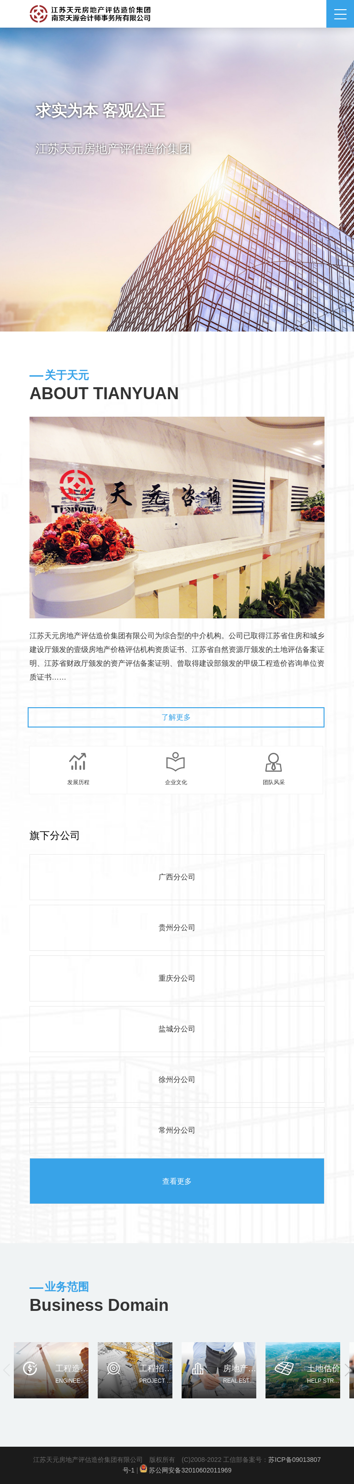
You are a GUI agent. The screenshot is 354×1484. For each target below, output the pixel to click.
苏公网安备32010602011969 (190, 1470)
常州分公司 (177, 1130)
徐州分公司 (177, 1079)
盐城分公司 (177, 1029)
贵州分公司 (177, 927)
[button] (348, 1370)
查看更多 (177, 1181)
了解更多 (176, 717)
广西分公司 (177, 877)
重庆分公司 (177, 978)
